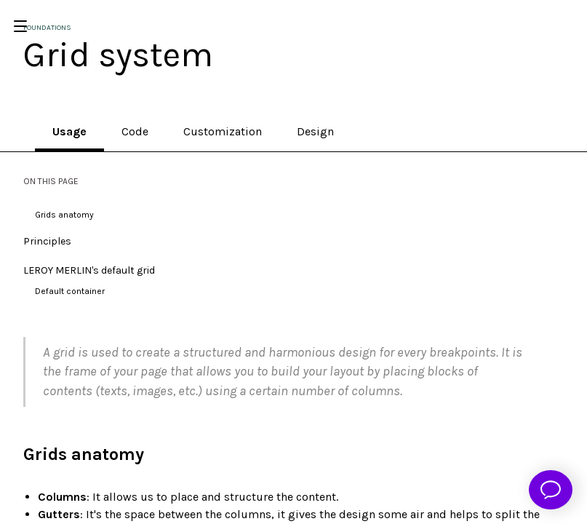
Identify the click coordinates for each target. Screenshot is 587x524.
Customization (222, 131)
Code (134, 131)
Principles (47, 241)
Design (315, 131)
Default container (70, 291)
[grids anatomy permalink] (16, 454)
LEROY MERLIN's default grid (89, 270)
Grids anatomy (64, 215)
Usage (69, 131)
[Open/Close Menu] (20, 26)
